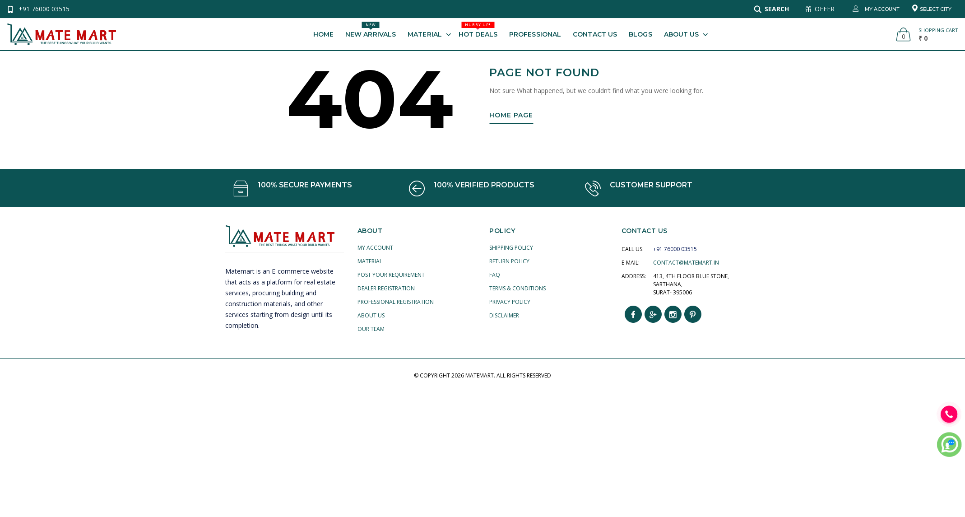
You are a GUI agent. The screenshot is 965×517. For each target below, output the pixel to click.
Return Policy (509, 261)
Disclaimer (504, 315)
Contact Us (595, 34)
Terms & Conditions (517, 288)
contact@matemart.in (686, 262)
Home (323, 34)
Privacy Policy (509, 302)
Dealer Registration (386, 288)
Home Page (511, 115)
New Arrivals (370, 30)
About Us (681, 34)
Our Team (371, 329)
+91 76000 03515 (44, 9)
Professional (535, 34)
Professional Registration (395, 302)
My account (375, 248)
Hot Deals (478, 30)
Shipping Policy (511, 248)
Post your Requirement (391, 275)
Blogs (640, 34)
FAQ (494, 275)
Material (425, 34)
